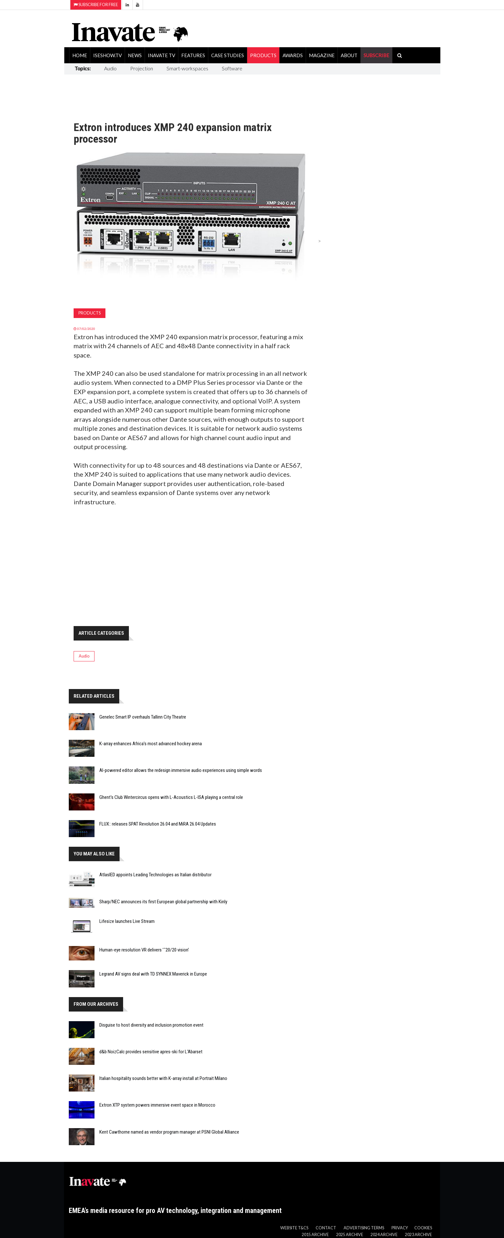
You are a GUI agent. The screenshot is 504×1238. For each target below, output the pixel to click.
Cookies (423, 1227)
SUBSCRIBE (376, 55)
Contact (326, 1227)
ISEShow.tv (107, 55)
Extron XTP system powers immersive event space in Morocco (157, 1105)
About (349, 55)
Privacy (400, 1227)
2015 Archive (315, 1234)
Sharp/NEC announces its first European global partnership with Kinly (163, 902)
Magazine (322, 55)
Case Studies (227, 55)
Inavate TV (161, 55)
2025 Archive (349, 1234)
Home (79, 55)
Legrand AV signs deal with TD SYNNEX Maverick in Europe (153, 974)
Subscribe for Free (96, 4)
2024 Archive (384, 1234)
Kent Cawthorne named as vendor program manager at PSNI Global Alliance (169, 1132)
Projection (141, 68)
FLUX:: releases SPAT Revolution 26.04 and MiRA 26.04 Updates (157, 824)
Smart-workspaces (187, 68)
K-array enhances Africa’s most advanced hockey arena (150, 744)
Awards (293, 55)
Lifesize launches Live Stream (127, 921)
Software (232, 68)
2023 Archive (418, 1234)
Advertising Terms (364, 1227)
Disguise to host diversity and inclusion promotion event (151, 1025)
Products (263, 55)
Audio (110, 68)
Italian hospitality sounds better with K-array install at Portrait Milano (163, 1078)
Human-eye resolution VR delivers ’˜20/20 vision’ (144, 950)
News (135, 55)
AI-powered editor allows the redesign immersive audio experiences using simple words (180, 770)
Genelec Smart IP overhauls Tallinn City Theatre (142, 717)
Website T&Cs (294, 1227)
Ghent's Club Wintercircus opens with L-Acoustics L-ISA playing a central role (171, 797)
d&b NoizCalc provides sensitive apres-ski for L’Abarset (151, 1052)
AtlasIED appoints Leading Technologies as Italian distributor (155, 875)
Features (193, 55)
